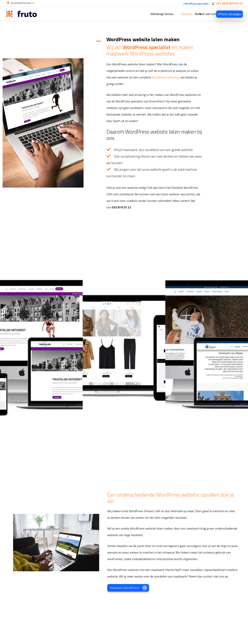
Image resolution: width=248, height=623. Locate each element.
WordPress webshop (165, 77)
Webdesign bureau (125, 14)
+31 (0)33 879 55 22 (229, 3)
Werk (169, 14)
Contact (206, 14)
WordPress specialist (195, 3)
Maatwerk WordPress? (128, 587)
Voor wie (188, 14)
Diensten (149, 14)
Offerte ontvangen (229, 14)
